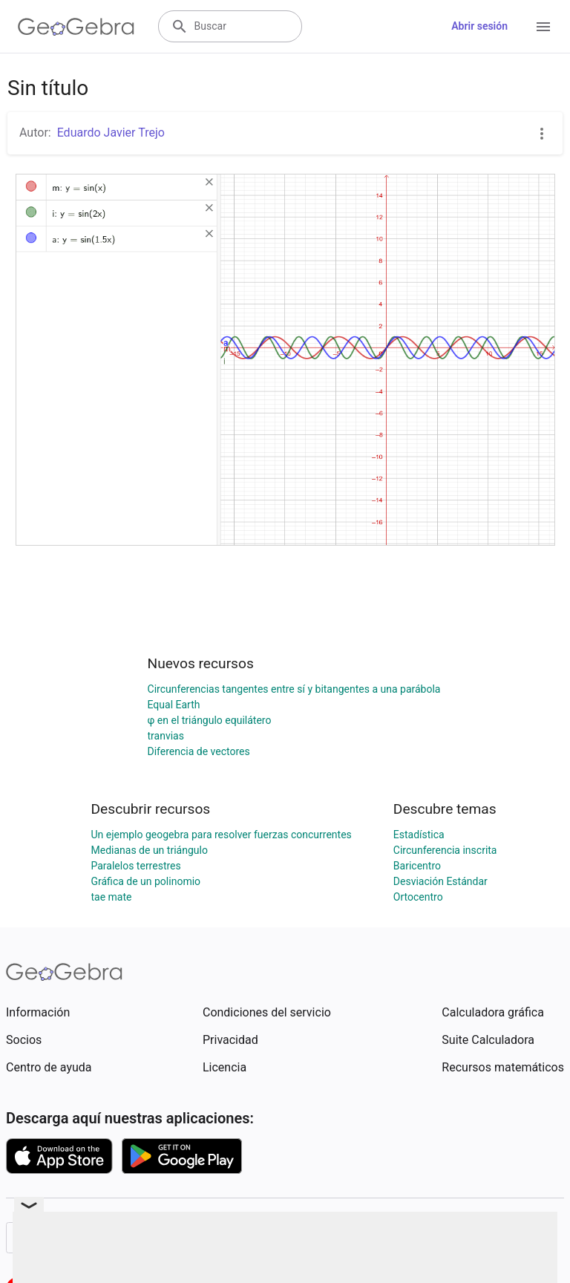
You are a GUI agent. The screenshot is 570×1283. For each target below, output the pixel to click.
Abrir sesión (479, 26)
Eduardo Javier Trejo (111, 132)
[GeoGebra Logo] (76, 27)
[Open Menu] (543, 27)
